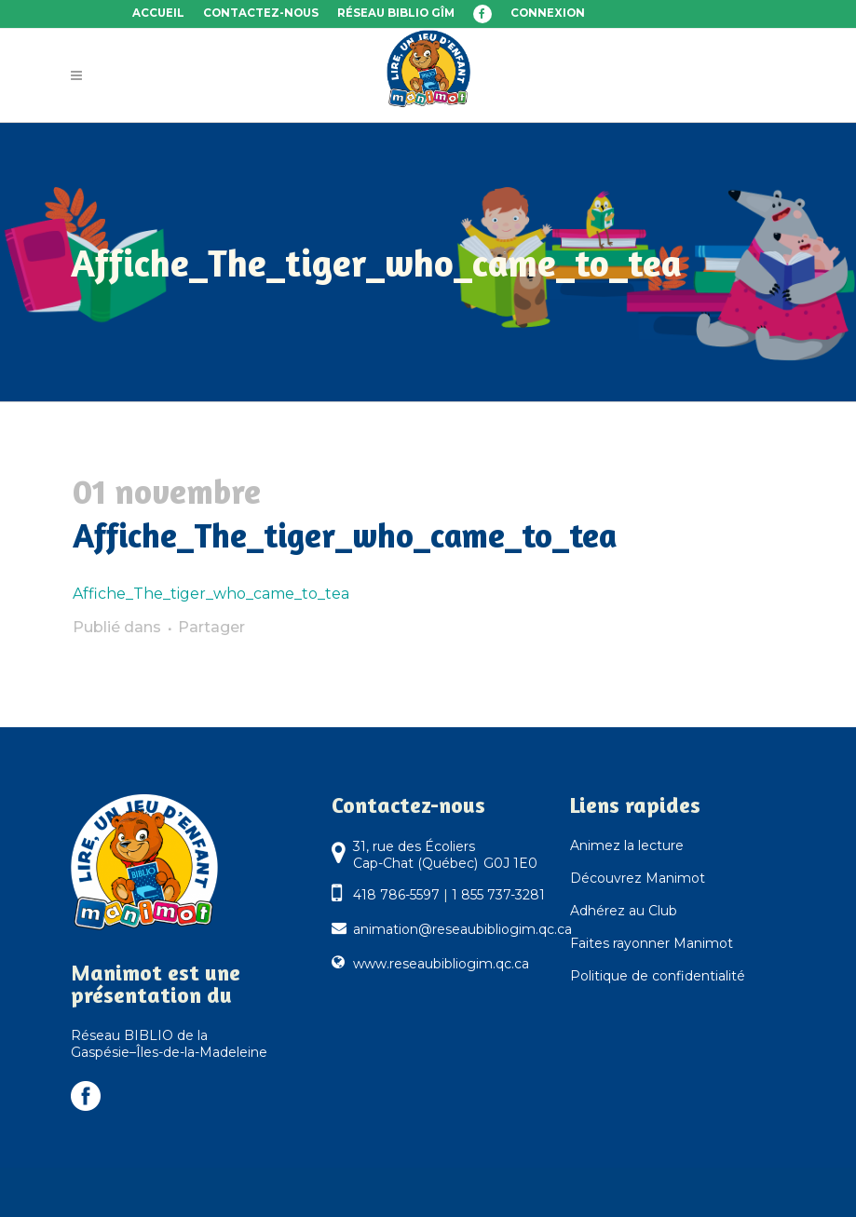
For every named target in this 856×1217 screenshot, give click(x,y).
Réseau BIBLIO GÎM (396, 13)
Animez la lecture (627, 845)
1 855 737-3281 (498, 894)
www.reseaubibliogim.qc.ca (441, 963)
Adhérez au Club (623, 910)
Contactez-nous (261, 13)
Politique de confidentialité (657, 975)
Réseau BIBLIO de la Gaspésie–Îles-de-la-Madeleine (169, 1044)
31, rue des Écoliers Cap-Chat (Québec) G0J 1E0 (445, 855)
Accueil (158, 13)
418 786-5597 (396, 894)
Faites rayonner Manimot (651, 943)
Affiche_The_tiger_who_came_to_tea (211, 593)
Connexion (547, 13)
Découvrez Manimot (637, 878)
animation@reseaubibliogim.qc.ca (462, 929)
